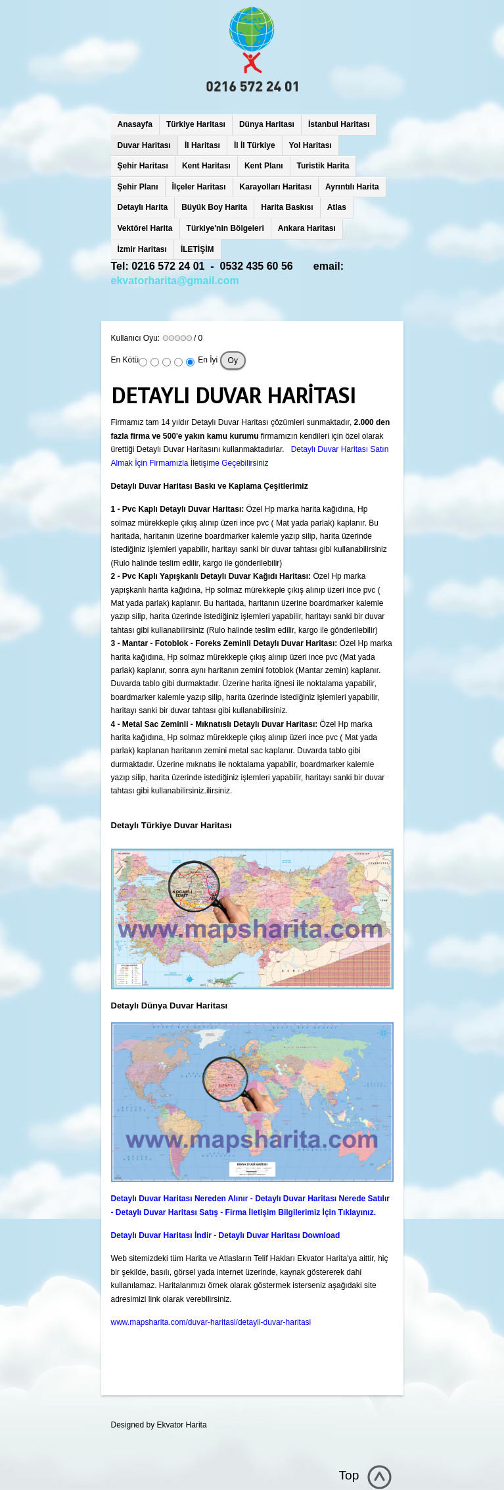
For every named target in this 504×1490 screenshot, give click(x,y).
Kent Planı (263, 165)
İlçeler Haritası (199, 186)
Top (349, 1475)
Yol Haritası (310, 145)
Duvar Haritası (144, 145)
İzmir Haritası (142, 249)
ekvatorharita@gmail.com (175, 280)
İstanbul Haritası (338, 124)
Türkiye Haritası (195, 124)
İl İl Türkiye (254, 145)
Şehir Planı (138, 186)
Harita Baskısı (287, 207)
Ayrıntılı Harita (352, 186)
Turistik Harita (323, 165)
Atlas (336, 207)
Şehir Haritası (143, 165)
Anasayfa (135, 124)
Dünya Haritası (266, 124)
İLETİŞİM (197, 249)
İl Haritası (202, 145)
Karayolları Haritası (275, 186)
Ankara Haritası (307, 228)
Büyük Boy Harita (214, 207)
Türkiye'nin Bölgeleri (225, 228)
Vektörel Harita (145, 228)
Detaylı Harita (143, 207)
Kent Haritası (206, 165)
